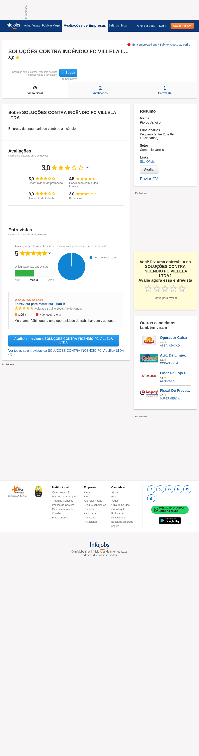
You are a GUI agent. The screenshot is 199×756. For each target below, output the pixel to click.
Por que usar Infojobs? (65, 496)
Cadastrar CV (182, 25)
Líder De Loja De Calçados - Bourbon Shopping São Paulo (175, 373)
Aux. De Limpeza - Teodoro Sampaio (175, 355)
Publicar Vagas (51, 25)
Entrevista (165, 90)
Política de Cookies (63, 504)
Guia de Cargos (120, 504)
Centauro (168, 380)
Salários (114, 25)
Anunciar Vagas (93, 500)
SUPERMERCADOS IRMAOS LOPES (172, 398)
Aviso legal (90, 513)
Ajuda (87, 492)
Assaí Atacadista (172, 345)
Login (162, 25)
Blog (124, 25)
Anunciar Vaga (146, 25)
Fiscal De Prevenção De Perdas (175, 391)
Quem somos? (60, 492)
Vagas (115, 500)
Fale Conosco (60, 517)
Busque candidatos (95, 504)
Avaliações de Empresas (85, 25)
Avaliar (149, 169)
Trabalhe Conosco (62, 500)
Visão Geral (35, 90)
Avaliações (100, 90)
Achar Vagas (32, 25)
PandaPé (89, 509)
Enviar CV (149, 179)
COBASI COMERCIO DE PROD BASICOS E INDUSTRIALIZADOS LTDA (172, 363)
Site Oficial (147, 161)
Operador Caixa (173, 338)
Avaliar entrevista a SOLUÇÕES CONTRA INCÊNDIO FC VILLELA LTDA (63, 340)
